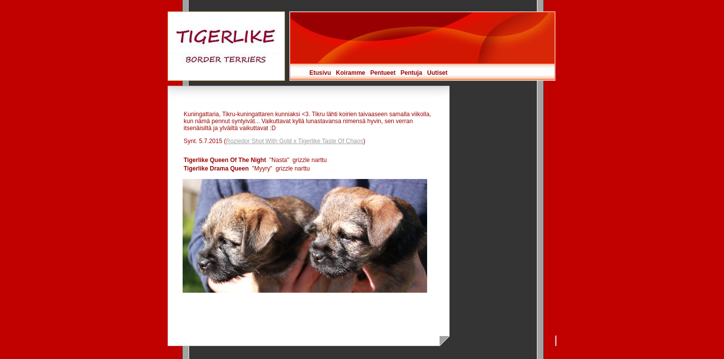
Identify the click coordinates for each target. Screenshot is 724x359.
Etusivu (320, 72)
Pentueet (383, 72)
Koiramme (350, 72)
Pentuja (411, 72)
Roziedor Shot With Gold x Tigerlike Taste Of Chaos (294, 141)
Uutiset (437, 72)
